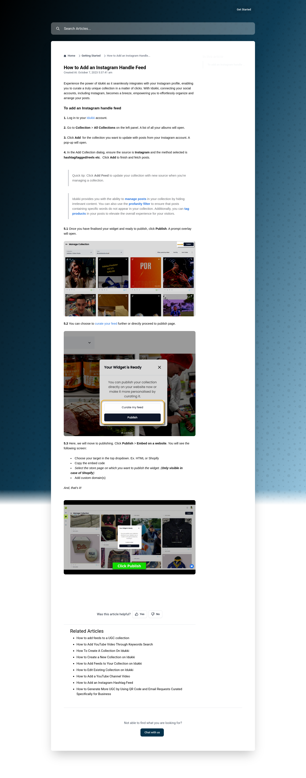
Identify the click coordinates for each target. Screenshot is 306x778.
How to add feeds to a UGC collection (102, 638)
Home (69, 55)
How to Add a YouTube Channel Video (103, 676)
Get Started (244, 9)
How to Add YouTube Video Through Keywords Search (114, 644)
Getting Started (91, 55)
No (155, 614)
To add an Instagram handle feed (224, 64)
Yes (139, 614)
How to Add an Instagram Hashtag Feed (104, 683)
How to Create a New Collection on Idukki (105, 657)
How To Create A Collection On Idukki (102, 651)
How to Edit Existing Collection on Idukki (104, 670)
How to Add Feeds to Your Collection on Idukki (109, 663)
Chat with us (152, 732)
